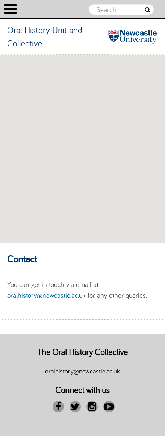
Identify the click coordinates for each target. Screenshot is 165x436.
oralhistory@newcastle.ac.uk (46, 295)
